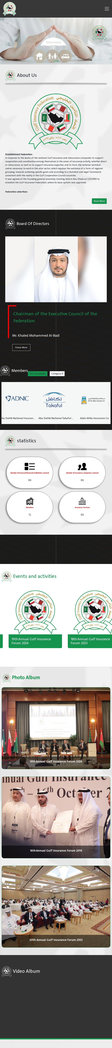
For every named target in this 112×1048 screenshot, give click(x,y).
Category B (57, 374)
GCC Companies (38, 374)
